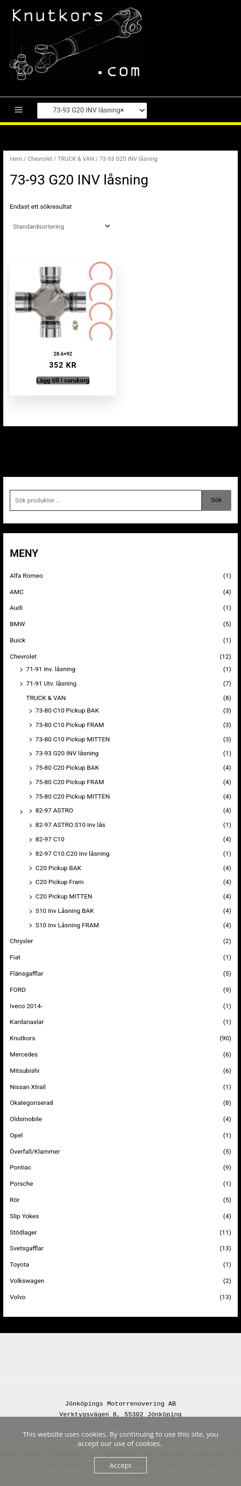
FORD (18, 989)
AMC (17, 591)
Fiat (15, 957)
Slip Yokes (24, 1216)
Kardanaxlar (27, 1021)
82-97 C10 (49, 839)
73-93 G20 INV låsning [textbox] (83, 110)
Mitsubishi (24, 1070)
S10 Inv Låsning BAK (64, 910)
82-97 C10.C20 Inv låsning (72, 853)
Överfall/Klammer (35, 1151)
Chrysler (21, 940)
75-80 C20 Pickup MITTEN (72, 796)
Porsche (21, 1183)
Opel (16, 1135)
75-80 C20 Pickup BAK (67, 767)
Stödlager (23, 1232)
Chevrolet (40, 158)
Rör (15, 1199)
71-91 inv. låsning (51, 669)
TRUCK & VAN (76, 158)
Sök (216, 499)
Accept (120, 1465)
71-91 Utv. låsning (51, 683)
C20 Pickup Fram (59, 881)
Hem (16, 158)
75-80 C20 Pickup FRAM (69, 782)
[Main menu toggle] (18, 110)
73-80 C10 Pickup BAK (67, 710)
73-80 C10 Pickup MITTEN (72, 739)
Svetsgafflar (26, 1248)
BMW (17, 623)
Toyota (19, 1264)
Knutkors (22, 1038)
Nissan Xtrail (28, 1086)
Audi (16, 607)
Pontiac (20, 1167)
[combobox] (92, 110)
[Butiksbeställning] (61, 226)
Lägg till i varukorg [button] (63, 380)
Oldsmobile (26, 1119)
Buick (17, 640)
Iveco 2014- (26, 1006)
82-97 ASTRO (54, 810)
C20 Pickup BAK (58, 868)
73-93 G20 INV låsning (66, 753)
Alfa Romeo (26, 575)
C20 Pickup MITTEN (63, 896)
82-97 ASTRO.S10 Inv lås (70, 824)
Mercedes (24, 1054)
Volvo (18, 1297)
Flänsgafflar (26, 973)
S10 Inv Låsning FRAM (67, 925)
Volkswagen (27, 1280)
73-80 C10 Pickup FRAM (69, 724)
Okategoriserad (31, 1102)
